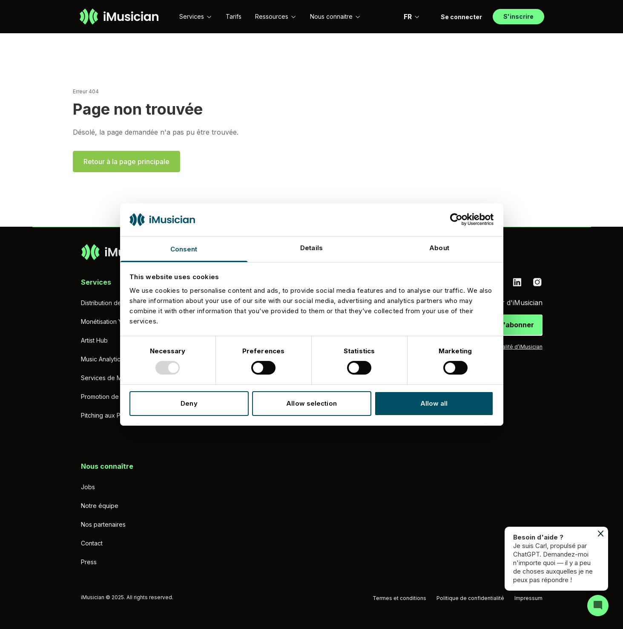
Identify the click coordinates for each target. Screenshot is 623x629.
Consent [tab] (184, 249)
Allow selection (311, 403)
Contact (92, 543)
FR (412, 16)
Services (195, 16)
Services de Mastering (112, 377)
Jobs (88, 487)
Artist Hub (94, 340)
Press (89, 562)
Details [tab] (311, 248)
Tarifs (233, 16)
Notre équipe (99, 505)
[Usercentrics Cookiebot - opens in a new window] (456, 219)
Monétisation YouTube (112, 321)
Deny (189, 403)
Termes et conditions (399, 598)
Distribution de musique (113, 302)
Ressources (275, 16)
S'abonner (516, 324)
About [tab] (439, 248)
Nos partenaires (103, 524)
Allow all (434, 403)
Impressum (528, 598)
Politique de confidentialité (470, 598)
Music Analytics (102, 359)
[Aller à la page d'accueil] (119, 17)
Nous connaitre (335, 16)
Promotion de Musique (112, 396)
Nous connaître (107, 466)
